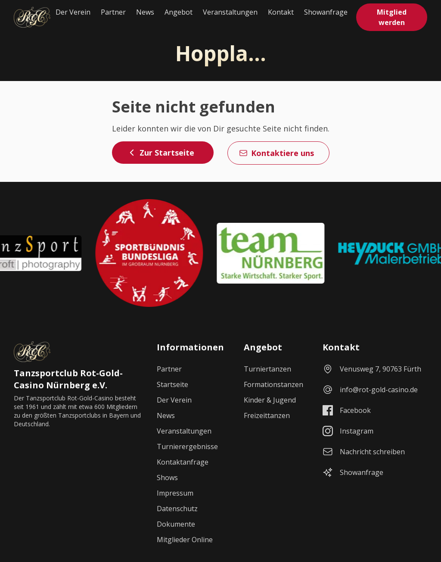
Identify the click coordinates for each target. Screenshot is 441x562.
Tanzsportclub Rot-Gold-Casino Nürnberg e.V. (68, 379)
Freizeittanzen (267, 415)
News (145, 12)
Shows (167, 477)
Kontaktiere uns (276, 153)
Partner (113, 12)
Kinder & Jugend (270, 400)
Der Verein (73, 12)
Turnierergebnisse (187, 446)
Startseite (172, 384)
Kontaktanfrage (182, 462)
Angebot (179, 12)
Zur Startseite (160, 152)
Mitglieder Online (185, 539)
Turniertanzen (267, 369)
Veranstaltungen (230, 12)
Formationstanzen (273, 384)
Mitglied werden (392, 17)
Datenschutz (177, 508)
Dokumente (176, 524)
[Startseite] (32, 17)
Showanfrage (326, 12)
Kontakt (281, 12)
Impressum (175, 493)
